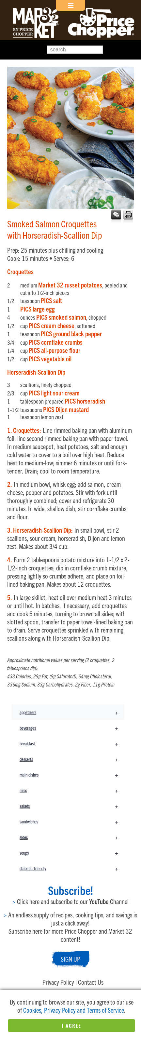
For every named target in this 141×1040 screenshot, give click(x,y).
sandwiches (72, 821)
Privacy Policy (58, 982)
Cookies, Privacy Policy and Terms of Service (73, 1010)
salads (72, 806)
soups (72, 852)
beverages (72, 728)
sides (72, 837)
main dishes (72, 774)
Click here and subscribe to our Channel (70, 901)
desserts (72, 759)
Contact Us (90, 982)
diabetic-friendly (72, 868)
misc (72, 790)
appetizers (72, 712)
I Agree (71, 1025)
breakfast (72, 743)
